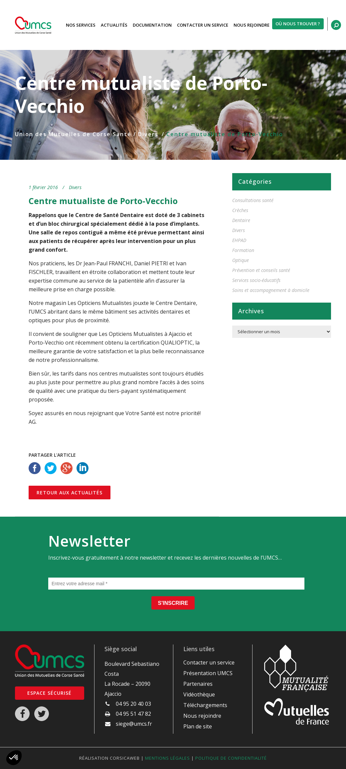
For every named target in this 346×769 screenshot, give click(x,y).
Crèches (240, 210)
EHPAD (239, 240)
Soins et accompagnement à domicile (270, 290)
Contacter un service (209, 662)
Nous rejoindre (202, 715)
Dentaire (241, 220)
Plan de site (197, 726)
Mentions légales (167, 758)
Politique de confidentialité (231, 758)
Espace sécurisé (49, 693)
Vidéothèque (199, 694)
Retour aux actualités (69, 492)
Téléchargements (205, 705)
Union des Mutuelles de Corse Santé (73, 134)
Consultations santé (252, 200)
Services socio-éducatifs (256, 280)
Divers (148, 134)
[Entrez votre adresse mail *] (176, 584)
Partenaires (198, 683)
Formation (243, 250)
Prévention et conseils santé (261, 270)
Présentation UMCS (208, 673)
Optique (240, 260)
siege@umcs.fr (134, 723)
